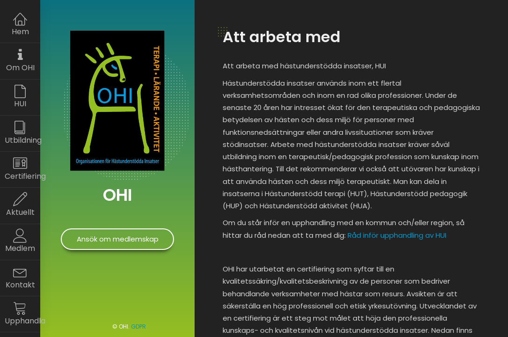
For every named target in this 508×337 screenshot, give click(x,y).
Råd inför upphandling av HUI (397, 235)
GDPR (138, 326)
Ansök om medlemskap (118, 239)
